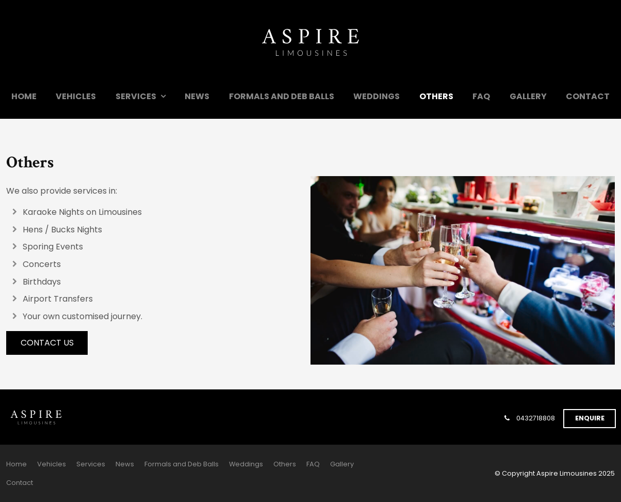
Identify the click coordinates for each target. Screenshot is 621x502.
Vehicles (76, 96)
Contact (588, 96)
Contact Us (47, 343)
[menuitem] (16, 464)
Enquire (589, 418)
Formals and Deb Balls (281, 96)
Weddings (376, 96)
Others (436, 96)
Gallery (528, 96)
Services (136, 96)
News (197, 96)
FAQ (481, 96)
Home (24, 96)
